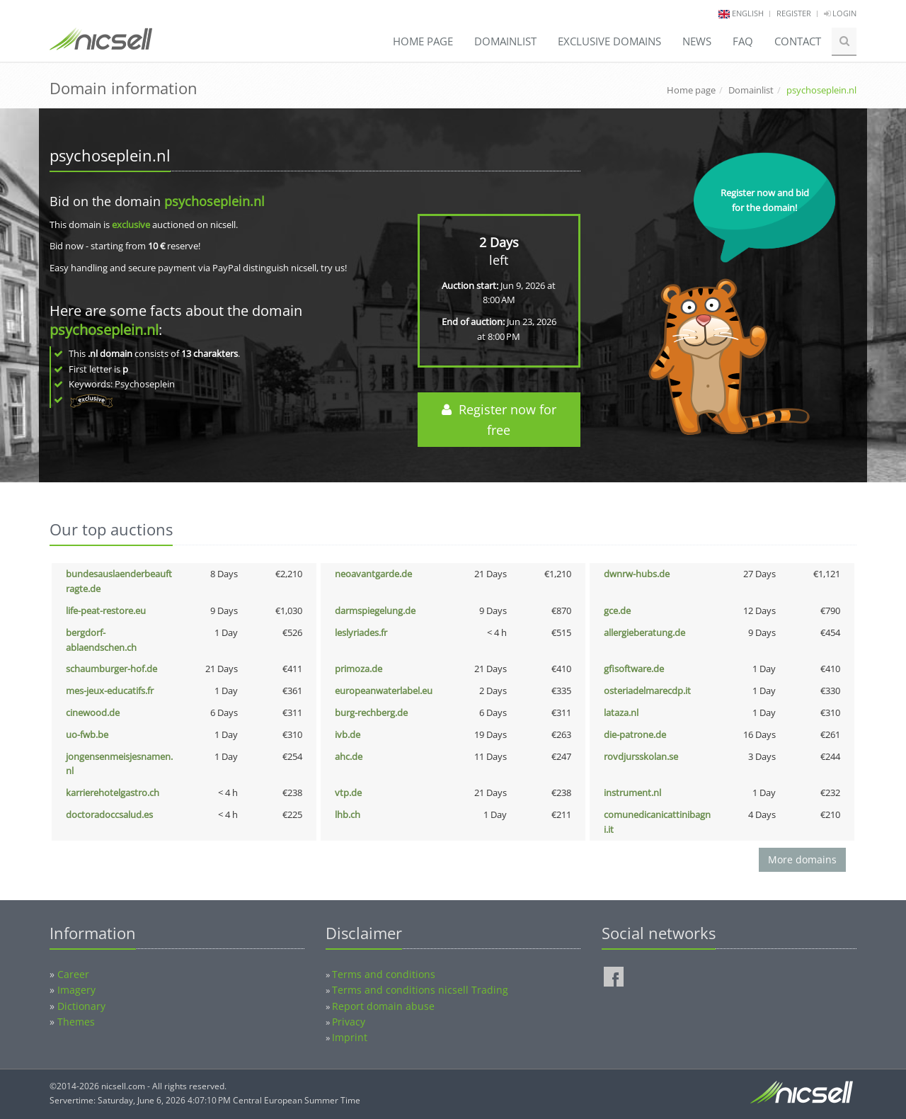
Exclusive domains (609, 41)
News (696, 41)
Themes (76, 1021)
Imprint (349, 1037)
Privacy (348, 1021)
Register (793, 13)
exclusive (131, 224)
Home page (423, 41)
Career (73, 974)
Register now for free (499, 419)
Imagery (76, 989)
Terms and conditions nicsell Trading (420, 989)
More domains (802, 859)
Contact (797, 41)
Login (840, 13)
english (748, 13)
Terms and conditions (383, 974)
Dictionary (81, 1006)
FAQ (743, 41)
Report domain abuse (383, 1006)
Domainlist (505, 41)
